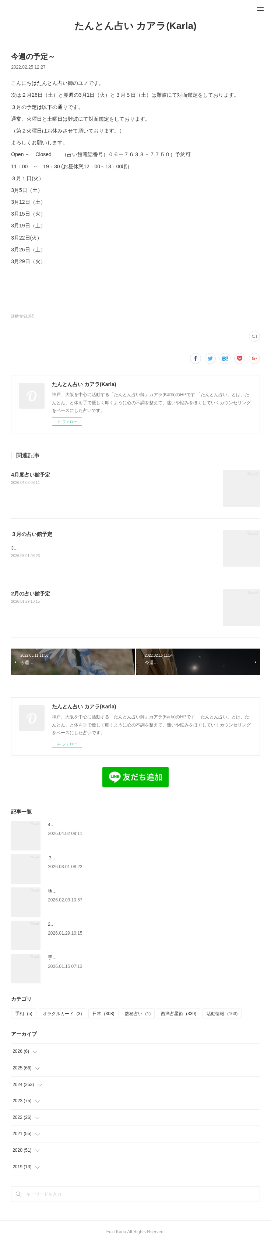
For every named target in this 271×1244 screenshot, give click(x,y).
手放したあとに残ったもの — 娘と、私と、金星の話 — (103, 958)
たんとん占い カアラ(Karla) (135, 25)
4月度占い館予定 (30, 475)
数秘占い (138, 1014)
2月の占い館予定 (30, 594)
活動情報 (222, 1014)
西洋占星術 (178, 1014)
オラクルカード (62, 1014)
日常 (103, 1014)
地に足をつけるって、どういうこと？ (85, 891)
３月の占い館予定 (31, 534)
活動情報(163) (22, 316)
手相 (23, 1014)
